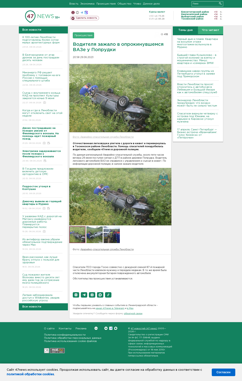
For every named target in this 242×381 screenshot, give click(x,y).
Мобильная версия (73, 12)
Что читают (210, 30)
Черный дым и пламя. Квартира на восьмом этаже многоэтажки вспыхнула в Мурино (197, 43)
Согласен (223, 372)
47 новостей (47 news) (144, 329)
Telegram (110, 328)
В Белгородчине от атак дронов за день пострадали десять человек (42, 60)
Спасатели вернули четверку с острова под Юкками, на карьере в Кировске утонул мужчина (197, 118)
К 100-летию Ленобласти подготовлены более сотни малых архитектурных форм (42, 42)
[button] (76, 295)
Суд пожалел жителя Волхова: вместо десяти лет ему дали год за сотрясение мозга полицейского (42, 281)
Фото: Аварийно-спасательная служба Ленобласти (103, 137)
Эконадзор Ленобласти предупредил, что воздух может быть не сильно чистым (197, 103)
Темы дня (185, 30)
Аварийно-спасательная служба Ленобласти (107, 250)
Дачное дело (151, 4)
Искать (220, 3)
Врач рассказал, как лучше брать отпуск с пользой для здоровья (42, 262)
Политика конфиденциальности (65, 335)
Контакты (65, 329)
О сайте (49, 329)
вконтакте (77, 12)
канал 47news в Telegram (110, 308)
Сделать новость (86, 18)
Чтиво (137, 4)
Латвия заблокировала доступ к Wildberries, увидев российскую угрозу (42, 300)
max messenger (86, 12)
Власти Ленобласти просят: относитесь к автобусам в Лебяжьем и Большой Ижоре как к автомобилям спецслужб (197, 88)
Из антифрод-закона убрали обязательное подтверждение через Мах (42, 244)
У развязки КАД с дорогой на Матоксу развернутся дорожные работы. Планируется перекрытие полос (42, 224)
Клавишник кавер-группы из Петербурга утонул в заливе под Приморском (196, 74)
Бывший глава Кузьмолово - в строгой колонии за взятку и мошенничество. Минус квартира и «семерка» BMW (196, 59)
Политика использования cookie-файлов (70, 341)
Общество (124, 4)
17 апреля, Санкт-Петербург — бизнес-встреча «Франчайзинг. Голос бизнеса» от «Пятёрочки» (197, 134)
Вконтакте (96, 328)
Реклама (80, 329)
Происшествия (106, 4)
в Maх (130, 308)
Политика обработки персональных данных (73, 338)
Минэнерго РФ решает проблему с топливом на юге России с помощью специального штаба (42, 78)
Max (115, 328)
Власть (73, 4)
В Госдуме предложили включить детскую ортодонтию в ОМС (42, 174)
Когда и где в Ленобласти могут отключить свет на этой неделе (42, 115)
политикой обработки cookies (30, 374)
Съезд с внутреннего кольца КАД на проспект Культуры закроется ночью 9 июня (42, 98)
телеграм (81, 12)
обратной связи (133, 314)
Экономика (87, 4)
